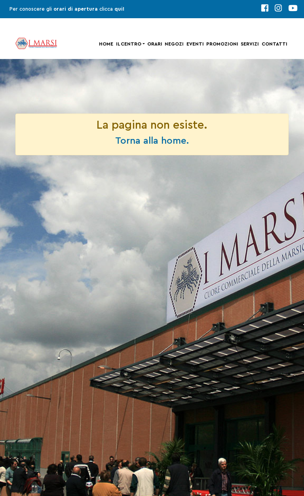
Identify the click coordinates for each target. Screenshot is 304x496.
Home (106, 44)
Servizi (250, 44)
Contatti (274, 44)
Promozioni (222, 44)
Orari (154, 44)
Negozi (174, 44)
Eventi (195, 44)
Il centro (128, 44)
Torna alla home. (152, 141)
